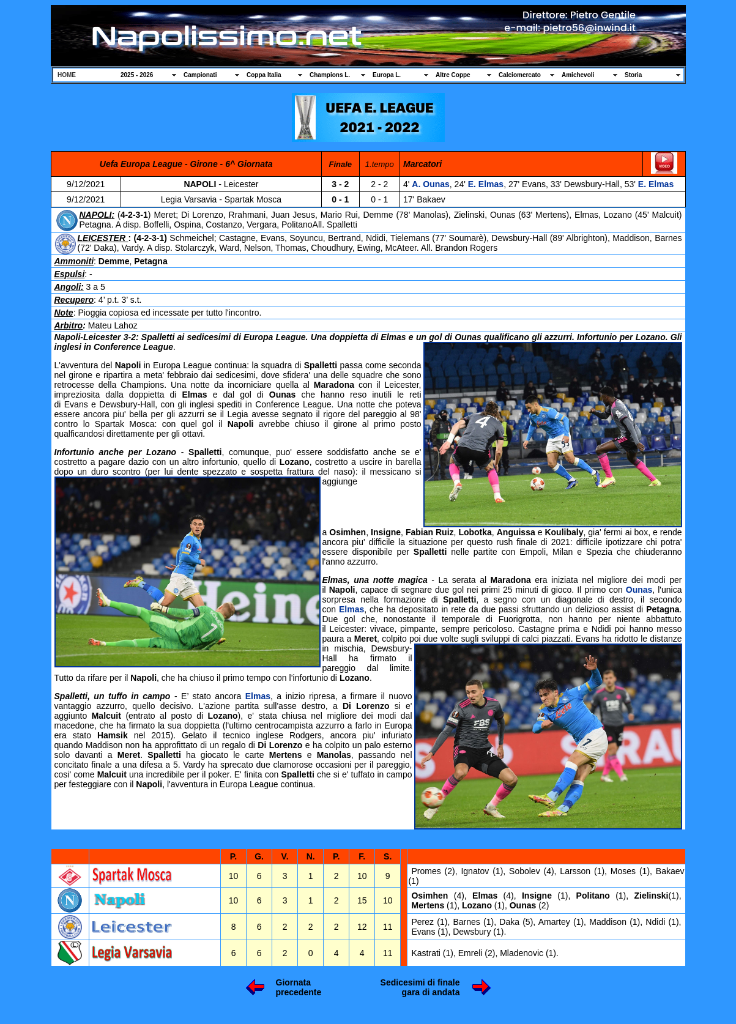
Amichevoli (578, 75)
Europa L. (387, 75)
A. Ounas (430, 184)
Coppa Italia (264, 75)
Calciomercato (520, 75)
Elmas (351, 609)
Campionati (200, 75)
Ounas (639, 590)
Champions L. (330, 75)
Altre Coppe (453, 75)
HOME (67, 75)
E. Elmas (486, 184)
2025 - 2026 (137, 75)
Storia (633, 75)
